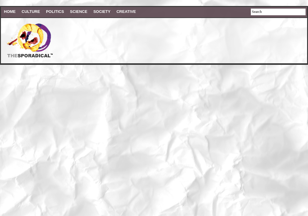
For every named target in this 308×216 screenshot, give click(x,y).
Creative (126, 11)
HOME (10, 11)
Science (78, 11)
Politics (55, 11)
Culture (31, 11)
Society (101, 11)
